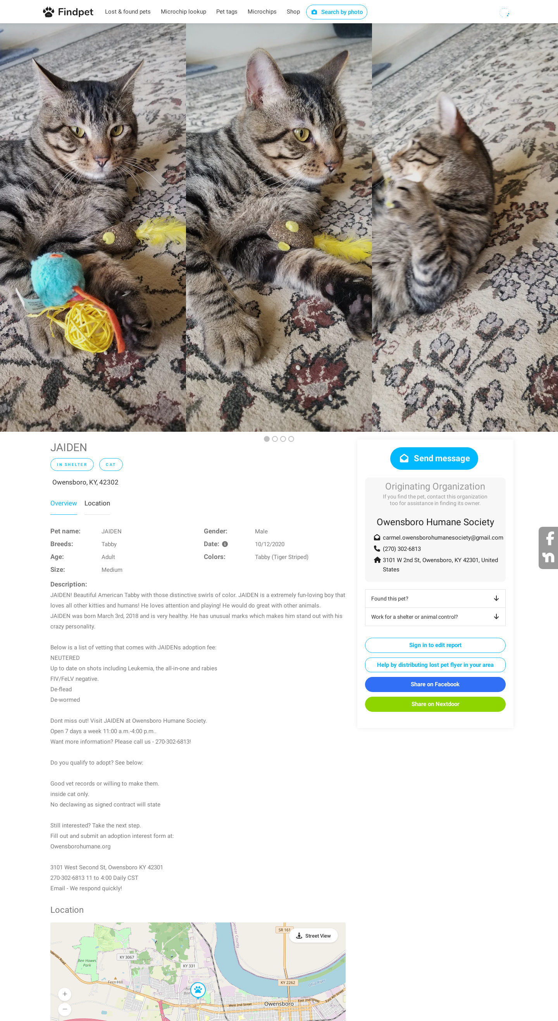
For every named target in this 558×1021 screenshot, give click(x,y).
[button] (192, 982)
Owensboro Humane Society (435, 522)
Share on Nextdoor (435, 704)
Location (97, 503)
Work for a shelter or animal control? (436, 617)
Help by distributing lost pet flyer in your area (435, 664)
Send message (434, 458)
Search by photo (336, 12)
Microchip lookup (183, 11)
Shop (293, 11)
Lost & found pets (128, 11)
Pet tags (227, 11)
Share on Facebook (435, 684)
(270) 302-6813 (402, 548)
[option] (93, 227)
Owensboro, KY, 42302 (85, 482)
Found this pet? (436, 599)
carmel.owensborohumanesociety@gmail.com (443, 537)
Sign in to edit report (435, 645)
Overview (63, 503)
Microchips (262, 11)
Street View (318, 936)
